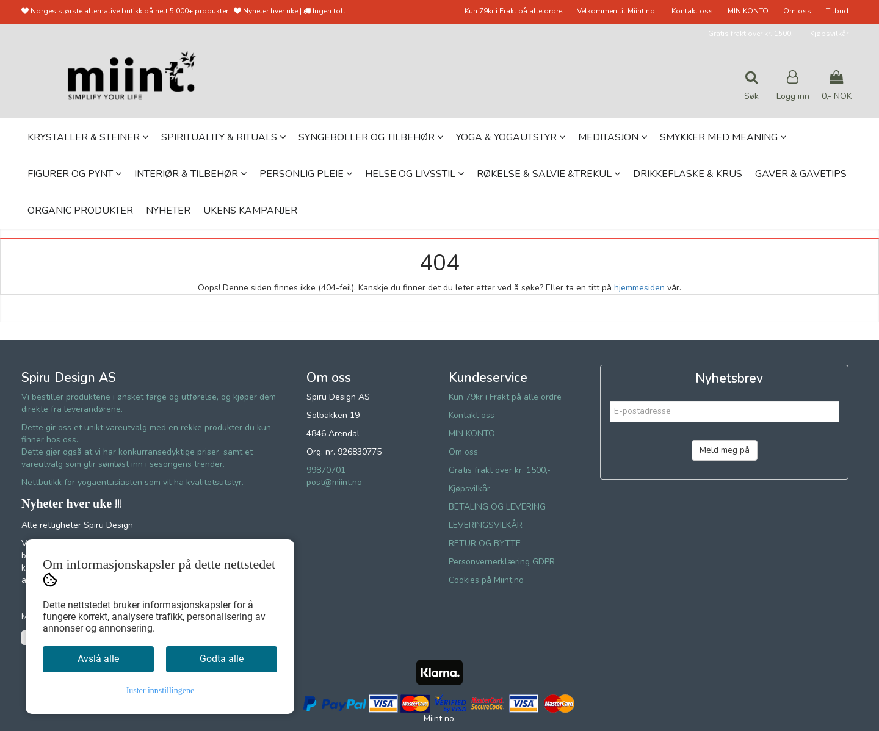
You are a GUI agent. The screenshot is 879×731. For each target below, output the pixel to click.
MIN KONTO (748, 11)
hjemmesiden (639, 287)
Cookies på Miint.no (486, 580)
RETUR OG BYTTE (485, 543)
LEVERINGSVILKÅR (486, 525)
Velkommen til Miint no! (617, 11)
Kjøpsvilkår (829, 33)
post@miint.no (334, 482)
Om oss (797, 11)
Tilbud (837, 11)
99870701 (325, 470)
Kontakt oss (692, 11)
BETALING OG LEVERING (497, 507)
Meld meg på (725, 450)
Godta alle (222, 658)
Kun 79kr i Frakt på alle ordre (513, 11)
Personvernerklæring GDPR (502, 561)
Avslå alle (98, 658)
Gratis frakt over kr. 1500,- (751, 33)
